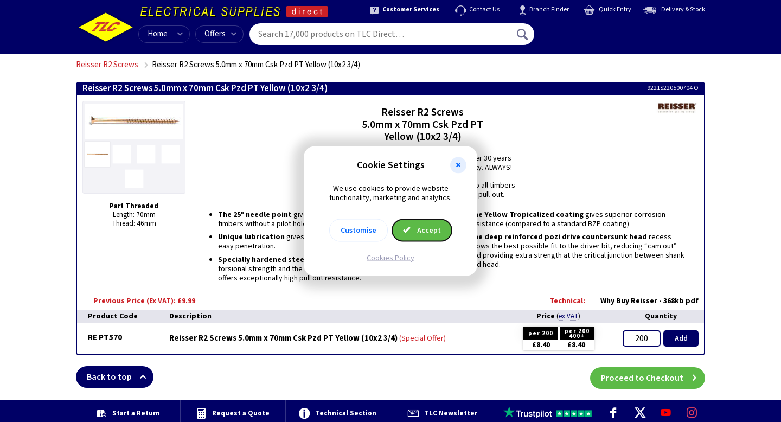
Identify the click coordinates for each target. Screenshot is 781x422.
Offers (220, 34)
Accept (422, 230)
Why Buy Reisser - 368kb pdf (644, 301)
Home (158, 34)
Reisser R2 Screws (107, 65)
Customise (358, 230)
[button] (458, 165)
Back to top (120, 377)
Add (681, 338)
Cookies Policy (390, 257)
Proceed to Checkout (653, 377)
